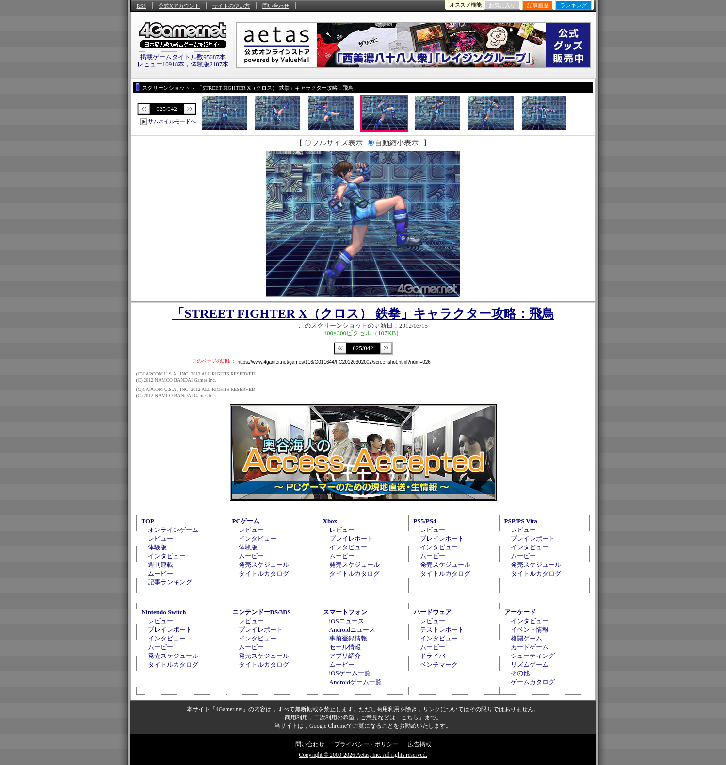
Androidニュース (352, 629)
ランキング (573, 5)
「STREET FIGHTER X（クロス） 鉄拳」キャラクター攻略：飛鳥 (363, 314)
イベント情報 (530, 629)
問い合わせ (275, 6)
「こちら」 (409, 717)
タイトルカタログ (264, 573)
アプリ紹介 (345, 655)
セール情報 (345, 647)
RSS (141, 6)
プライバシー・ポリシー (366, 744)
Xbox (330, 521)
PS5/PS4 (425, 521)
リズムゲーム (530, 664)
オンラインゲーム (173, 529)
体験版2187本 (209, 64)
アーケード (520, 612)
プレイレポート (351, 538)
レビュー (160, 538)
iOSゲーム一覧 (350, 673)
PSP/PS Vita (520, 521)
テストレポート (442, 629)
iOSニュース (346, 620)
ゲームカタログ (533, 682)
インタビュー (167, 556)
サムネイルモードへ (172, 121)
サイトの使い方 (231, 6)
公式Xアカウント (179, 6)
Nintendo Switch (164, 612)
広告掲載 (419, 744)
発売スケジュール (264, 564)
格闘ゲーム (526, 638)
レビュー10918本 (161, 64)
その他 (520, 673)
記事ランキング (170, 582)
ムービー (160, 573)
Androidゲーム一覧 (355, 682)
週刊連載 (160, 564)
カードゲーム (530, 647)
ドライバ (432, 655)
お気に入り (502, 5)
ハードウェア (433, 612)
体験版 (157, 547)
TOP (148, 521)
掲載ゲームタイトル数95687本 (183, 57)
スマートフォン (345, 612)
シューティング (533, 655)
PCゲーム (245, 521)
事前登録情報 (348, 638)
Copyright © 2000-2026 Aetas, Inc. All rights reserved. (363, 754)
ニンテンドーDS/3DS (261, 612)
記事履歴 (538, 5)
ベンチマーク (439, 664)
